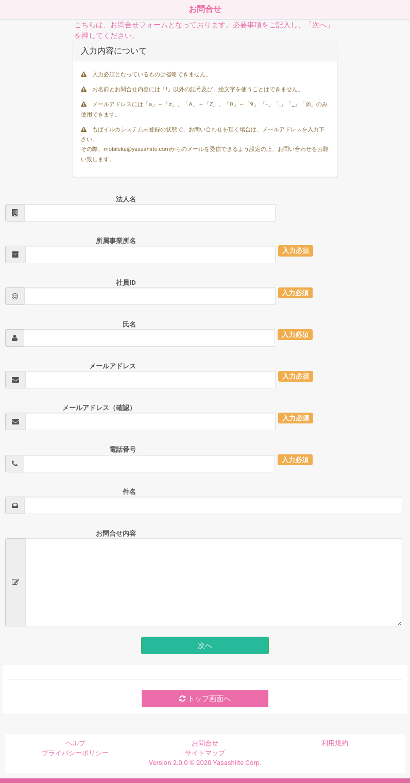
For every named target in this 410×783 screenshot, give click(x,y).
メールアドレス (112, 366)
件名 (129, 492)
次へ (205, 645)
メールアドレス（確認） (99, 408)
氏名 (129, 324)
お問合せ (205, 743)
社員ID (125, 282)
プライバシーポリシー (75, 753)
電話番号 (122, 449)
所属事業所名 (116, 241)
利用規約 (334, 743)
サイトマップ (205, 753)
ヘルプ (75, 743)
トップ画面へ (204, 698)
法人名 (126, 199)
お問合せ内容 (116, 533)
